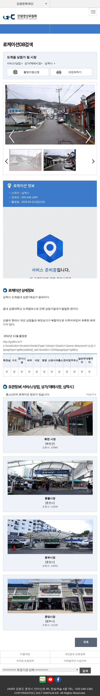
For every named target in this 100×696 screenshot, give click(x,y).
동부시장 (50, 557)
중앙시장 (50, 616)
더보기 (90, 394)
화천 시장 (50, 439)
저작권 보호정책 (25, 660)
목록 (86, 642)
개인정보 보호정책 (75, 654)
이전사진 (11, 136)
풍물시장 (50, 498)
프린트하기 (74, 72)
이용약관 (25, 654)
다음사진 (88, 136)
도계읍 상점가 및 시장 (21, 57)
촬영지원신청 (31, 72)
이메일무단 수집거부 (75, 660)
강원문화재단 (24, 3)
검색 (85, 671)
